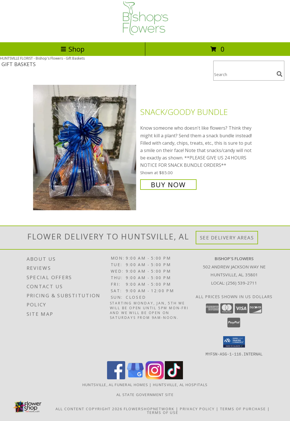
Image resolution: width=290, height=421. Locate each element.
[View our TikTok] (174, 377)
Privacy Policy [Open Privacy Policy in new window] (197, 408)
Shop (72, 49)
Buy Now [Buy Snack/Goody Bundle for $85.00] (168, 184)
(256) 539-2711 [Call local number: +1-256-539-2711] (241, 283)
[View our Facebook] (116, 377)
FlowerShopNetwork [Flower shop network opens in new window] (149, 408)
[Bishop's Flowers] (145, 34)
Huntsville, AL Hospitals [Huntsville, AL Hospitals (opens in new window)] (180, 384)
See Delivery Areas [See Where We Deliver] (227, 237)
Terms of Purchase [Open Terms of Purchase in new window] (243, 408)
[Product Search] (244, 74)
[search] (279, 74)
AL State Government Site (145, 394)
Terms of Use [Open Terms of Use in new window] (162, 412)
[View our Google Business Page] (135, 377)
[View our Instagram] (155, 377)
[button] (234, 342)
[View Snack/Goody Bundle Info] (85, 147)
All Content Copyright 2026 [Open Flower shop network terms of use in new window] (89, 408)
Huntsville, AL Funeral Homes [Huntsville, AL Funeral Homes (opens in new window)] (115, 384)
